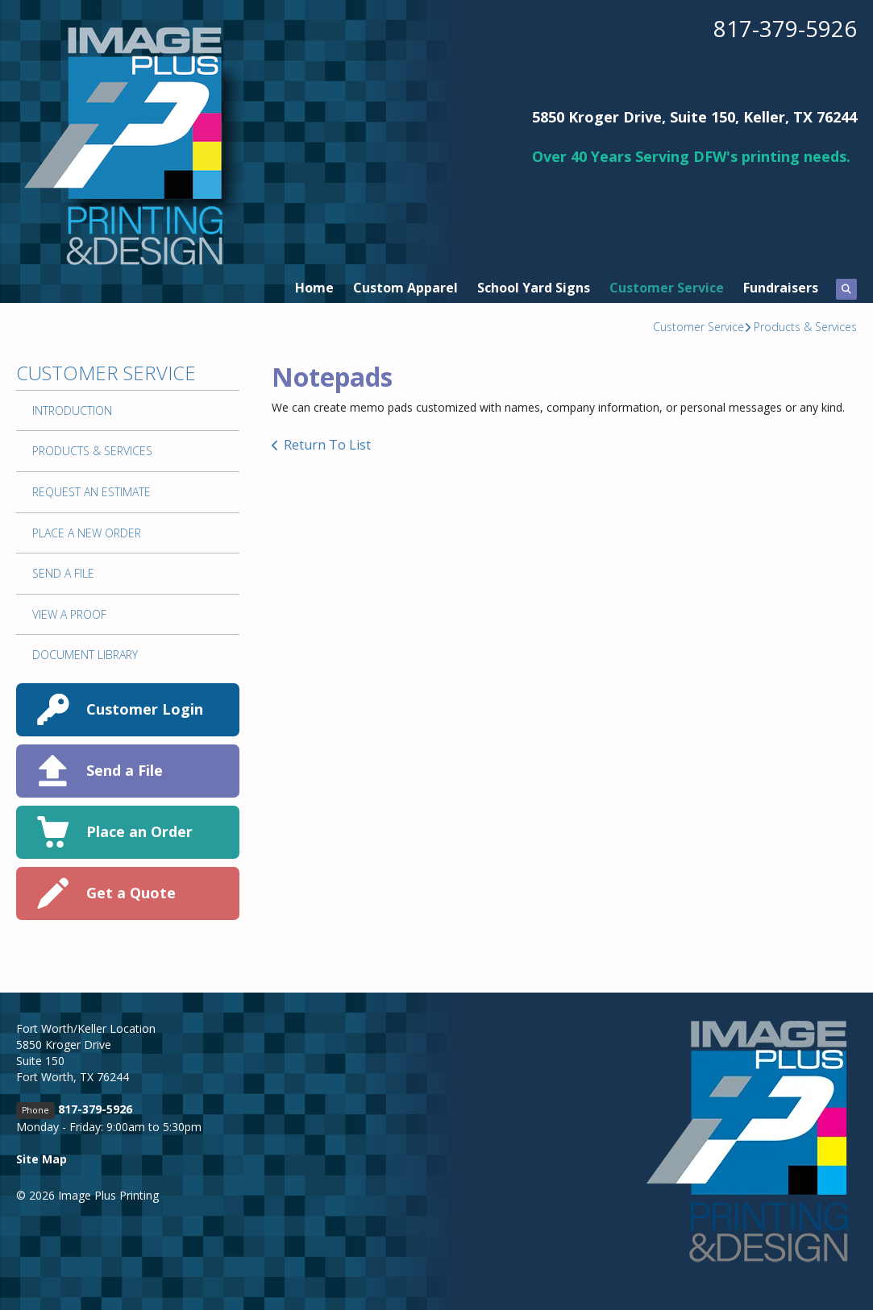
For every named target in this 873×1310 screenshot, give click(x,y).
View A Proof (69, 614)
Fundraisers (780, 287)
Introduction (72, 410)
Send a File (124, 770)
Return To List (327, 445)
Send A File (63, 573)
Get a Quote (131, 892)
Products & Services (805, 326)
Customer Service (666, 287)
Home (314, 287)
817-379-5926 (785, 28)
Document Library (85, 654)
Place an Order (139, 831)
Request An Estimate (91, 492)
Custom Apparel (405, 287)
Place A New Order (86, 533)
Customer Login (144, 709)
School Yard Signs (533, 287)
